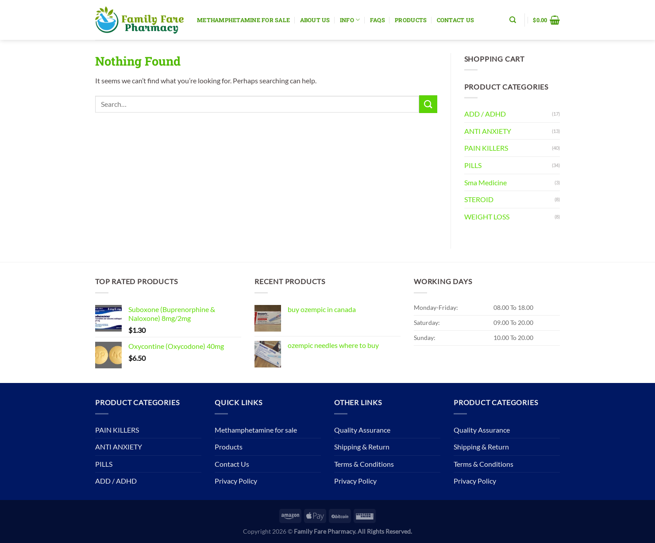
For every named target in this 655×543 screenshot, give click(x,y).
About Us (315, 19)
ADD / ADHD (485, 113)
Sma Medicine (485, 182)
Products (411, 19)
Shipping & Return (361, 446)
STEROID (478, 199)
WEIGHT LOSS (486, 216)
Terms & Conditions (364, 464)
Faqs (377, 19)
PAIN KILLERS (486, 148)
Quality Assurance (362, 430)
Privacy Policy (236, 481)
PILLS (473, 165)
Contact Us (455, 19)
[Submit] (428, 104)
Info (350, 20)
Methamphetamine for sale (243, 19)
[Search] (512, 20)
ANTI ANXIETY (487, 131)
